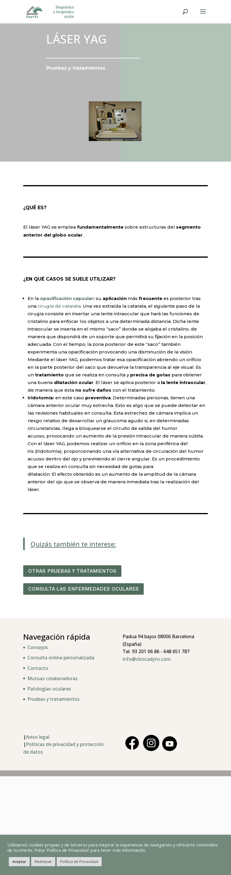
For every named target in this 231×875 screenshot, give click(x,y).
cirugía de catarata (59, 306)
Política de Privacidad (79, 861)
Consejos (37, 647)
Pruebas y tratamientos (53, 699)
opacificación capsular (66, 298)
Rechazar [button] (43, 861)
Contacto (37, 668)
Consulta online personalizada (60, 657)
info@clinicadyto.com (147, 659)
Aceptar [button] (19, 861)
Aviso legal (37, 737)
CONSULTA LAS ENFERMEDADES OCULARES (83, 589)
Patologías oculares (49, 688)
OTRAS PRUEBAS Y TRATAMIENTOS (72, 571)
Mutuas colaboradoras (52, 678)
